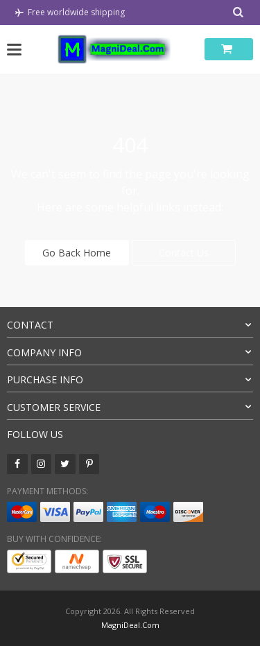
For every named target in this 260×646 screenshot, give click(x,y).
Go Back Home (76, 252)
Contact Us (184, 252)
